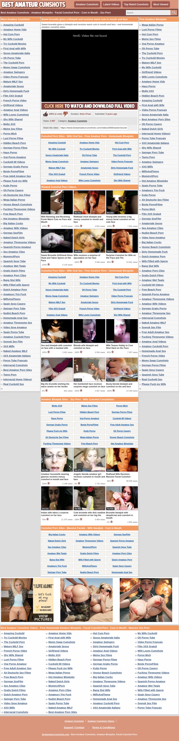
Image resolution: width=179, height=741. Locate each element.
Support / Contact (74, 727)
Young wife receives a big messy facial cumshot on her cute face (120, 219)
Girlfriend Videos (13, 105)
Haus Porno (10, 152)
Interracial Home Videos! (17, 379)
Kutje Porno (10, 185)
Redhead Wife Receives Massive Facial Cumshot (118, 475)
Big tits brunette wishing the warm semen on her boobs (55, 385)
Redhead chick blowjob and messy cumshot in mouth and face (88, 219)
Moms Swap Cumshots (16, 67)
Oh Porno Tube (12, 58)
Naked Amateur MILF (15, 351)
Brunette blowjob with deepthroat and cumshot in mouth (119, 515)
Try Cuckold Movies (14, 43)
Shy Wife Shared (13, 119)
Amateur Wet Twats (14, 266)
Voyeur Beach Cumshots (17, 204)
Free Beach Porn (13, 214)
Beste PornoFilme (13, 171)
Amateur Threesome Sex (17, 322)
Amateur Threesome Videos (19, 242)
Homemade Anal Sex (15, 318)
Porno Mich (10, 133)
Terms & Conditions (103, 727)
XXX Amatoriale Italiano (17, 355)
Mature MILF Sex (13, 81)
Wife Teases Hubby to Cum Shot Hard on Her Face (119, 346)
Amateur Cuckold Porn (16, 336)
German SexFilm (13, 232)
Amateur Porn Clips (14, 275)
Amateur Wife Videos (15, 228)
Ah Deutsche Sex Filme (16, 195)
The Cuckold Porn (13, 62)
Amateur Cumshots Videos (101, 721)
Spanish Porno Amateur (17, 247)
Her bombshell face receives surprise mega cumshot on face (89, 385)
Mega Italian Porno (14, 199)
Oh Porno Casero (13, 190)
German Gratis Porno (15, 166)
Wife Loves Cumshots (16, 114)
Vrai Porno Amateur (14, 157)
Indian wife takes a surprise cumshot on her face (55, 514)
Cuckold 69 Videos (14, 162)
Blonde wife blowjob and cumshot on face (86, 346)
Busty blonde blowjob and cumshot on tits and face (119, 385)
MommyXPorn (11, 256)
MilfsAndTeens (12, 299)
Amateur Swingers (14, 72)
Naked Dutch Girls (13, 237)
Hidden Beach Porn (14, 143)
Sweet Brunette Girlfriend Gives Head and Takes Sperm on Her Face (57, 258)
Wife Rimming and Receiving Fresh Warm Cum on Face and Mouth (56, 219)
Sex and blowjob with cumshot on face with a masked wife (56, 346)
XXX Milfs (9, 346)
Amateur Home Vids (15, 29)
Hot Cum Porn (11, 34)
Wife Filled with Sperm (16, 284)
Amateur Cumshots (87, 4)
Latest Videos (111, 4)
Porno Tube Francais (15, 360)
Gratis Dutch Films (14, 270)
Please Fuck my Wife (15, 180)
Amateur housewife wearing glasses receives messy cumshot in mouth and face (55, 477)
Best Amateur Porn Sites (17, 370)
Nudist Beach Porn (14, 313)
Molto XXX (9, 124)
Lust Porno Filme (13, 138)
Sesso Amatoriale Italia (16, 53)
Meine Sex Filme (12, 128)
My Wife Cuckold (13, 39)
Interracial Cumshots (15, 365)
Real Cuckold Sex (13, 384)
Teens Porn (9, 374)
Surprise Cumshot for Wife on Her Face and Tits (121, 256)
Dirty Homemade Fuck (16, 91)
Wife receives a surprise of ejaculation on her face (87, 256)
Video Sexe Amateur (15, 327)
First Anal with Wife (14, 48)
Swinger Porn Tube (14, 308)
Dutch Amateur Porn (15, 289)
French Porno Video (15, 100)
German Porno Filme (15, 147)
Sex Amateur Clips (14, 251)
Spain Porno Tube (13, 332)
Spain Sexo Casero (14, 303)
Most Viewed (160, 4)
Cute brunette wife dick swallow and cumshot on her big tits (89, 514)
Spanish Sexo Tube (14, 261)
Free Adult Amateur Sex (17, 176)
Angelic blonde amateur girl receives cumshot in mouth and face (89, 477)
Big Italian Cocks (13, 223)
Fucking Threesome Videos (19, 209)
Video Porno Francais (15, 76)
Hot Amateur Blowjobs (16, 218)
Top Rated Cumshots (136, 4)
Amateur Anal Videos (15, 110)
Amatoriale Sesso (13, 86)
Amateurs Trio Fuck (14, 294)
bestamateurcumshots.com (55, 734)
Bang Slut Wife (12, 280)
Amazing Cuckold (13, 24)
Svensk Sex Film (13, 341)
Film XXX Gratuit (13, 95)
